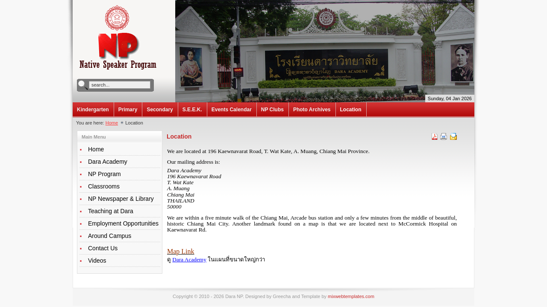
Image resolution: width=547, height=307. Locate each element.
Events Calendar (232, 110)
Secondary (160, 110)
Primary (128, 110)
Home (112, 122)
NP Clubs (272, 110)
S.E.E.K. (192, 110)
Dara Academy (189, 259)
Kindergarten (93, 110)
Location (351, 110)
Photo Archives (312, 110)
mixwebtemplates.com (351, 296)
